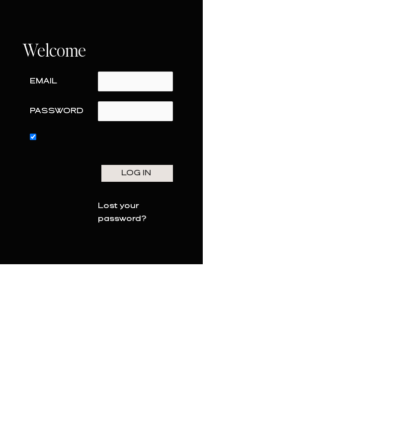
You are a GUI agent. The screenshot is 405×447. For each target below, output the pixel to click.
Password (56, 111)
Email (43, 81)
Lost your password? (122, 212)
